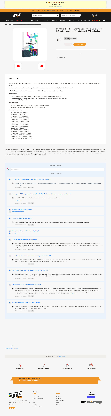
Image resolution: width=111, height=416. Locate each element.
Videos (81, 54)
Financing (58, 398)
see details (52, 10)
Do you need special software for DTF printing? (24, 239)
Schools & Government (38, 398)
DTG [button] (46, 20)
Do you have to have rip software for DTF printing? (25, 231)
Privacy (58, 402)
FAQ (18, 78)
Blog (34, 402)
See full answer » (18, 200)
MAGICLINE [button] (19, 20)
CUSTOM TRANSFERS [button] (83, 20)
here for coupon (59, 6)
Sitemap (58, 404)
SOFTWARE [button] (62, 20)
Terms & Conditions (37, 407)
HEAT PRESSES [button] (71, 20)
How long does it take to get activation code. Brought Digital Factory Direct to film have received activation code (41, 194)
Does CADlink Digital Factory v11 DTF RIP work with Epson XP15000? (30, 270)
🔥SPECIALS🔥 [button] (96, 20)
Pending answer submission (18, 211)
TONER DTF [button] (38, 20)
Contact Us (59, 396)
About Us (35, 392)
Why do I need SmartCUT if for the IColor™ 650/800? (26, 302)
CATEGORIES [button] (9, 20)
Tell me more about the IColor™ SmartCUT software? (26, 284)
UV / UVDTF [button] (53, 20)
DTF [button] (26, 20)
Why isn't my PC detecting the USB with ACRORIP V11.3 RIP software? (31, 179)
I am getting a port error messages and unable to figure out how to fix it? (31, 255)
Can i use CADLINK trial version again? (22, 218)
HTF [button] (31, 20)
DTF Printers (36, 396)
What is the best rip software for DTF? (22, 209)
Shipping (35, 404)
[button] (29, 187)
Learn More (62, 356)
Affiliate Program (60, 400)
